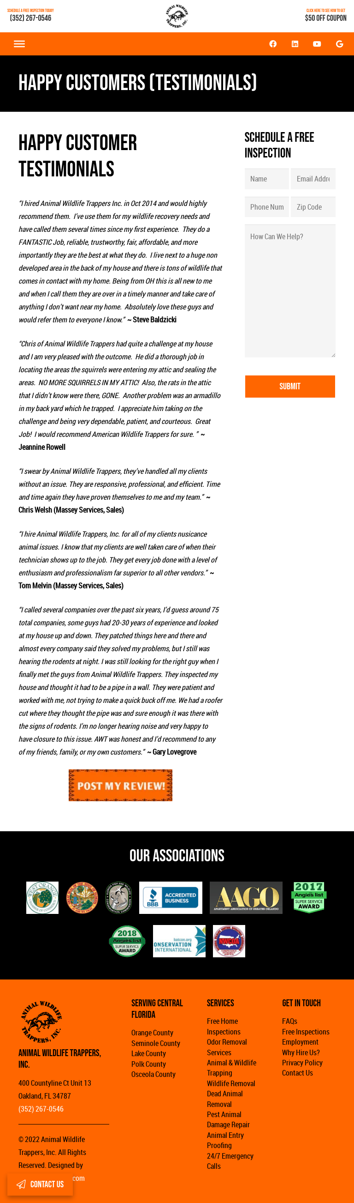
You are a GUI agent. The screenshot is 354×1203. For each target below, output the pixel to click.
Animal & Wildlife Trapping (231, 1068)
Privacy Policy (302, 1063)
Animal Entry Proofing (225, 1140)
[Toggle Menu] (19, 44)
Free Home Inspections (224, 1026)
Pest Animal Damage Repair (228, 1119)
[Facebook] (273, 43)
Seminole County (155, 1043)
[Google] (339, 43)
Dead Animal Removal (225, 1098)
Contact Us (297, 1073)
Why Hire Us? (301, 1052)
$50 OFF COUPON (326, 18)
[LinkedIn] (295, 43)
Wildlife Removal (231, 1083)
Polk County (148, 1064)
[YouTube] (317, 43)
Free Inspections (306, 1032)
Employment (300, 1042)
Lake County (148, 1053)
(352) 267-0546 (31, 18)
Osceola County (153, 1074)
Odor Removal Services (227, 1047)
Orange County (152, 1033)
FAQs (289, 1021)
